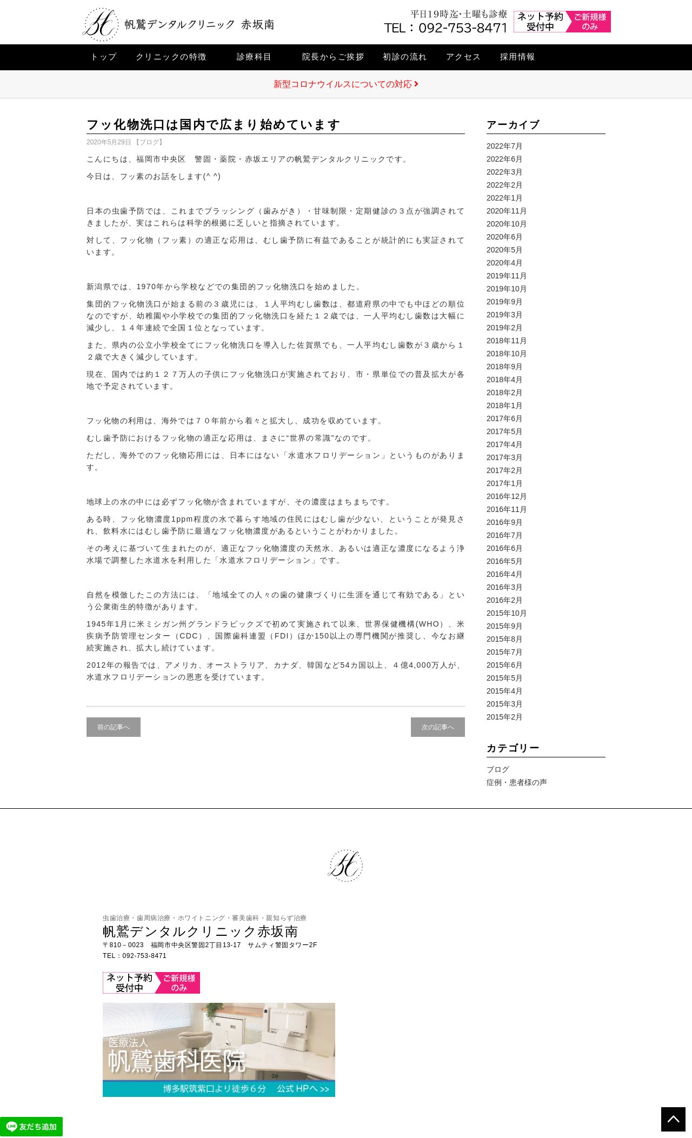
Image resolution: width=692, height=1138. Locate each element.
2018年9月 (505, 366)
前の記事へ (113, 727)
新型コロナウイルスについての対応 (346, 84)
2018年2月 (505, 392)
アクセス (464, 56)
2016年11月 (507, 509)
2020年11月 (507, 211)
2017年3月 (505, 457)
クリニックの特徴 (171, 56)
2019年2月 (505, 327)
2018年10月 (507, 353)
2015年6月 (505, 665)
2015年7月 (505, 652)
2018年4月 (505, 379)
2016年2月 (505, 600)
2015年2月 (505, 717)
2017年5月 (505, 431)
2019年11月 (507, 275)
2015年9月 (505, 626)
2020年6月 (505, 236)
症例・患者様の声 (517, 782)
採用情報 (518, 56)
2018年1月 (505, 405)
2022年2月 (505, 185)
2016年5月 (505, 561)
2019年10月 (507, 288)
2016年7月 (505, 535)
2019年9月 (505, 301)
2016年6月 (505, 548)
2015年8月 (505, 639)
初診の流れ (405, 56)
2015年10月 (507, 613)
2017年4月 (505, 444)
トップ (103, 56)
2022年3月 (505, 172)
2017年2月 (505, 470)
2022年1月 (505, 198)
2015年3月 (505, 704)
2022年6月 (505, 159)
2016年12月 (507, 496)
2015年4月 (505, 691)
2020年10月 (507, 223)
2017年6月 (505, 418)
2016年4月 (505, 574)
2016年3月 (505, 587)
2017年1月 (505, 483)
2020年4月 (505, 262)
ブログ (149, 142)
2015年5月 (505, 678)
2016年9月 (505, 522)
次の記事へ (438, 727)
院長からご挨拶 (333, 56)
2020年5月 (505, 249)
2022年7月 (505, 146)
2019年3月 (505, 314)
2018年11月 (507, 340)
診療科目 (254, 56)
